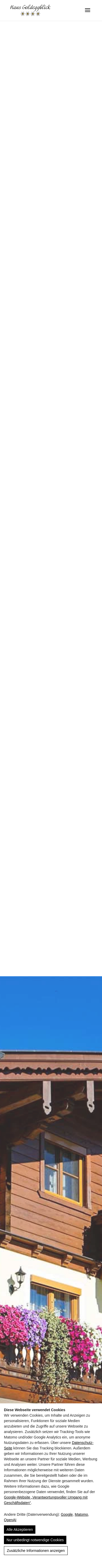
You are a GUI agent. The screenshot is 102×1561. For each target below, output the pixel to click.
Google (67, 1514)
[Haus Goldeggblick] (30, 10)
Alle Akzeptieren (20, 1529)
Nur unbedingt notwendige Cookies (35, 1540)
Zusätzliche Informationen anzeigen (36, 1551)
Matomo (81, 1514)
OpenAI (10, 1520)
